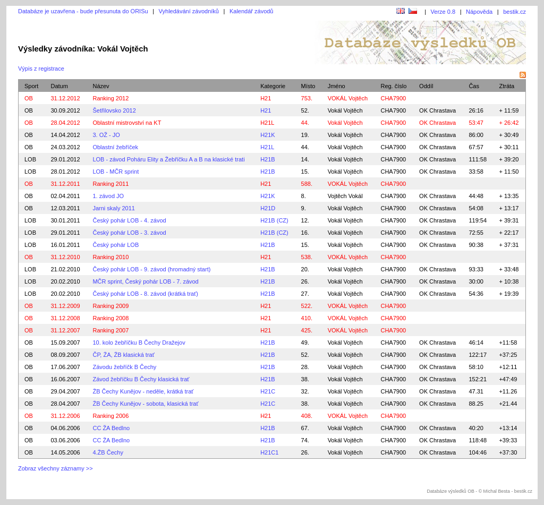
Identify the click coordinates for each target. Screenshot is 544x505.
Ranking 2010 (110, 257)
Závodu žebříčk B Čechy (124, 367)
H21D (267, 208)
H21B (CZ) (274, 220)
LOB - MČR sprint (115, 171)
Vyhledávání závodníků (189, 11)
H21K (267, 135)
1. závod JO (108, 196)
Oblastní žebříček (115, 147)
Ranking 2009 (110, 306)
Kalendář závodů (252, 11)
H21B (267, 159)
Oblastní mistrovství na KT (126, 122)
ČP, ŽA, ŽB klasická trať (123, 355)
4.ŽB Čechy (107, 452)
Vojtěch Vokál (345, 196)
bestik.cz (514, 11)
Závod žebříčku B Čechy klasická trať (140, 379)
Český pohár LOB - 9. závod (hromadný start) (151, 269)
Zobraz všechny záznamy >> (55, 468)
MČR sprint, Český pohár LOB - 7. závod (145, 281)
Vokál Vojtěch (345, 110)
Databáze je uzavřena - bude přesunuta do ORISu (83, 11)
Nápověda (479, 11)
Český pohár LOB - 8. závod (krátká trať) (145, 293)
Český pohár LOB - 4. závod (129, 220)
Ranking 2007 (110, 330)
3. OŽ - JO (106, 135)
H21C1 (269, 452)
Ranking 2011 (110, 184)
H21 (265, 98)
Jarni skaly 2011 (113, 208)
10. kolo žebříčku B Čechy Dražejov (138, 342)
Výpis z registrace (41, 68)
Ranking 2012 (110, 98)
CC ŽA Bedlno (111, 428)
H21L (267, 122)
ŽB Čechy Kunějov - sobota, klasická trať (145, 403)
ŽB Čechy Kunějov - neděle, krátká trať (142, 391)
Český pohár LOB (115, 245)
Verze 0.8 (443, 11)
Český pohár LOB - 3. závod (129, 232)
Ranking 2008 (110, 318)
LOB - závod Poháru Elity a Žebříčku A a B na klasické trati (168, 159)
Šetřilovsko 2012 (113, 110)
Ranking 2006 (110, 416)
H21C (267, 391)
